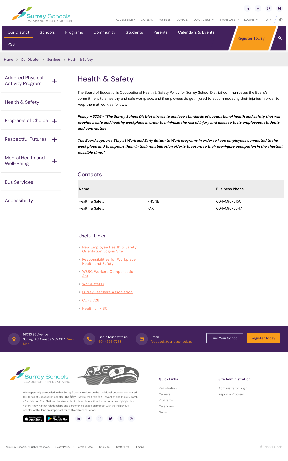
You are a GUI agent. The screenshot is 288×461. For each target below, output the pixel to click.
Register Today (251, 38)
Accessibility (125, 19)
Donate (182, 19)
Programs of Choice (31, 120)
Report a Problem (231, 394)
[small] (263, 20)
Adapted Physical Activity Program (31, 80)
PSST (12, 44)
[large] (270, 20)
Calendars (166, 406)
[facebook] (258, 8)
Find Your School (224, 338)
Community (104, 32)
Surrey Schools (17, 447)
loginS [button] (251, 19)
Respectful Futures (31, 139)
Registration (168, 388)
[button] (280, 38)
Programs (74, 32)
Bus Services (19, 182)
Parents (160, 32)
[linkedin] (247, 8)
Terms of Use (85, 447)
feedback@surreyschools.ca (172, 341)
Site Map (104, 447)
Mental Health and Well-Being (31, 161)
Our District (18, 32)
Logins (140, 447)
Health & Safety (22, 102)
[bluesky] (279, 8)
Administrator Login (232, 388)
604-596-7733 (109, 341)
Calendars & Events (196, 32)
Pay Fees (165, 19)
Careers (147, 19)
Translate (229, 19)
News (163, 412)
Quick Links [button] (204, 19)
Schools (47, 32)
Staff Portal (123, 447)
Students (134, 32)
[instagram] (268, 8)
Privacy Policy (62, 447)
